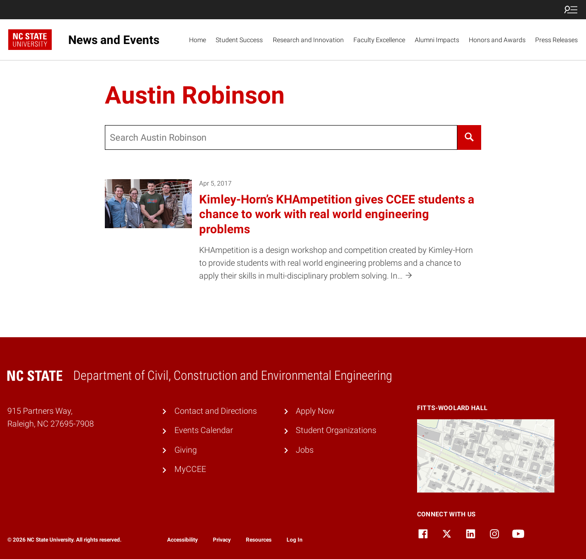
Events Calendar (203, 430)
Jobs (305, 450)
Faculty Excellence (379, 40)
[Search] (469, 137)
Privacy (222, 540)
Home (197, 40)
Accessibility (182, 540)
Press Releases (556, 40)
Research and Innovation (308, 40)
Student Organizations (336, 430)
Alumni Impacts (437, 40)
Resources (258, 540)
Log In (295, 540)
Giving (185, 450)
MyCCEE (190, 469)
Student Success (239, 40)
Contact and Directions (215, 411)
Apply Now (315, 411)
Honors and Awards (497, 40)
